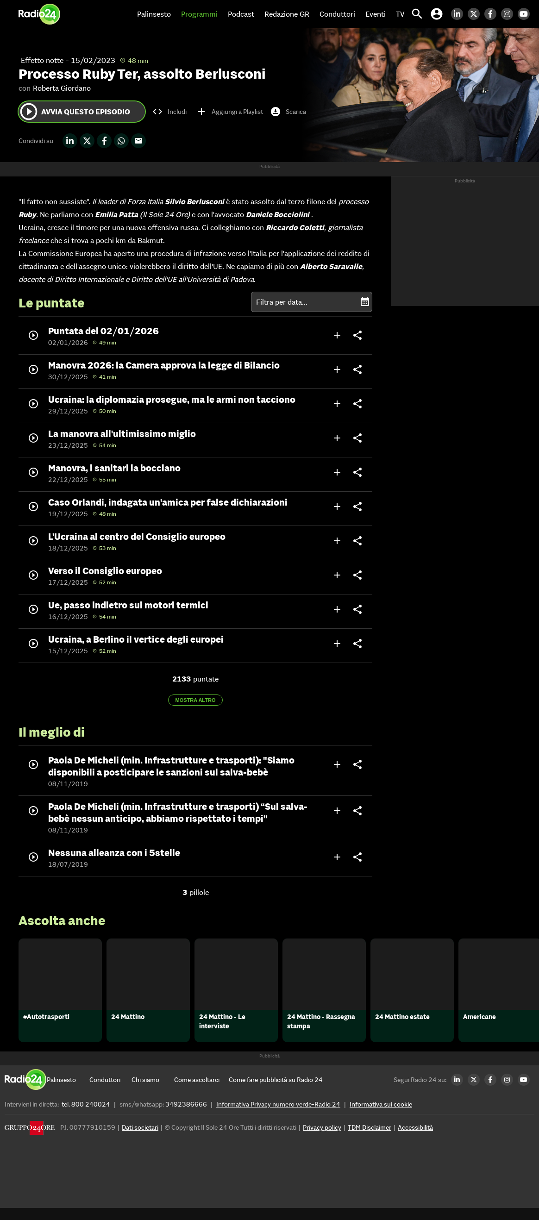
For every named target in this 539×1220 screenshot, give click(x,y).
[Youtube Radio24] (526, 14)
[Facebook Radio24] (492, 14)
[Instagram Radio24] (509, 14)
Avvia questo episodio (74, 111)
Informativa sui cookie (381, 1116)
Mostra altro (195, 700)
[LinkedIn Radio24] (459, 14)
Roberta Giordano (62, 88)
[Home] (39, 14)
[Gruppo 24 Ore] (30, 1142)
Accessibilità (415, 1139)
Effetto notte (42, 60)
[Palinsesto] (68, 1092)
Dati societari (140, 1139)
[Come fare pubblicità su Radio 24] (276, 1092)
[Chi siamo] (153, 1092)
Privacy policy (322, 1139)
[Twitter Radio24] (476, 14)
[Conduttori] (110, 1092)
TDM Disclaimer (369, 1139)
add (337, 335)
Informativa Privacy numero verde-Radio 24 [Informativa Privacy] (278, 1116)
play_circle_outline (29, 111)
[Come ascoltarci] (196, 1092)
